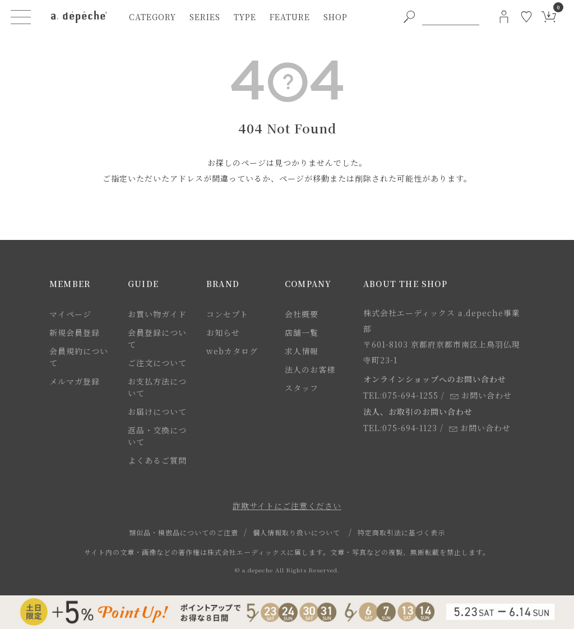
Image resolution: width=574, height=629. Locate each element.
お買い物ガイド (157, 314)
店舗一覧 (301, 332)
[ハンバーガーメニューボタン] (20, 16)
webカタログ (232, 351)
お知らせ (223, 332)
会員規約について (78, 356)
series (204, 16)
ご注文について (157, 362)
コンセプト (227, 314)
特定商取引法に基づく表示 (401, 532)
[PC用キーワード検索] (450, 16)
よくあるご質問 (157, 460)
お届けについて (157, 411)
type (245, 16)
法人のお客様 (310, 369)
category (152, 16)
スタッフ (301, 388)
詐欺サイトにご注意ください (287, 505)
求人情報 (301, 351)
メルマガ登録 (74, 381)
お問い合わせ (481, 395)
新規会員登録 (74, 332)
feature (290, 16)
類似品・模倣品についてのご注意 (183, 532)
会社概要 (301, 314)
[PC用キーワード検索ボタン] (409, 16)
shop (335, 16)
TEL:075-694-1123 (400, 427)
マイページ (70, 314)
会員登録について (157, 338)
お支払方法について (157, 387)
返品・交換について (157, 435)
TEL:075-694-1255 (400, 395)
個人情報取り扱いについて (296, 532)
